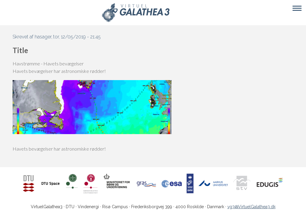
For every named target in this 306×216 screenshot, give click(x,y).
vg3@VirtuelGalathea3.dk (251, 206)
